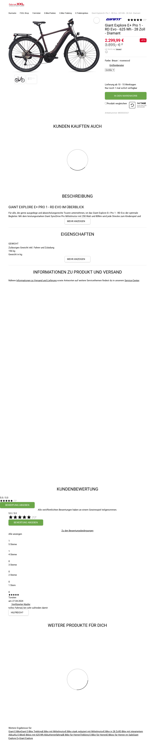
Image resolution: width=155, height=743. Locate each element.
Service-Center (132, 280)
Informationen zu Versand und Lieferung (36, 280)
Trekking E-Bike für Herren (93, 734)
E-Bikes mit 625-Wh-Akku (36, 734)
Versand (118, 49)
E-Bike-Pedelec (50, 13)
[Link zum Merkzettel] (143, 4)
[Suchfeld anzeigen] (137, 4)
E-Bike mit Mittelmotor (53, 731)
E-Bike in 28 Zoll (111, 731)
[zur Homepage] (16, 4)
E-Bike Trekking (65, 13)
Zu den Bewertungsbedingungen (77, 530)
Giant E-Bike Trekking (31, 731)
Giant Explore (26, 738)
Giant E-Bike (14, 731)
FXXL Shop (24, 13)
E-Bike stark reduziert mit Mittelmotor (84, 731)
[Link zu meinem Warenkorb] (150, 4)
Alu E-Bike (19, 734)
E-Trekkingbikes (81, 13)
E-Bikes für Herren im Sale (120, 734)
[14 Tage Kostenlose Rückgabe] (138, 105)
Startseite (12, 13)
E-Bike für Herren (71, 734)
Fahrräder (37, 13)
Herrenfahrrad (56, 734)
